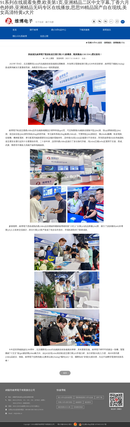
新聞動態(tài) (119, 43)
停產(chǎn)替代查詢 (65, 402)
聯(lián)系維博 (20, 36)
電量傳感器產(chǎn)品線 (84, 397)
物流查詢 (88, 402)
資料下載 (99, 397)
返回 (65, 373)
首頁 (15, 30)
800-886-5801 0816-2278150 (34, 410)
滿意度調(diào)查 (64, 407)
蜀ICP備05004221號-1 (65, 424)
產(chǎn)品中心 (58, 30)
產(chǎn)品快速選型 (65, 397)
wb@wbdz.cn (18, 413)
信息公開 (44, 36)
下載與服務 (84, 30)
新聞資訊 (107, 30)
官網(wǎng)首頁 (94, 43)
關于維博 (34, 30)
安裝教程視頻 (78, 407)
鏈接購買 (79, 402)
